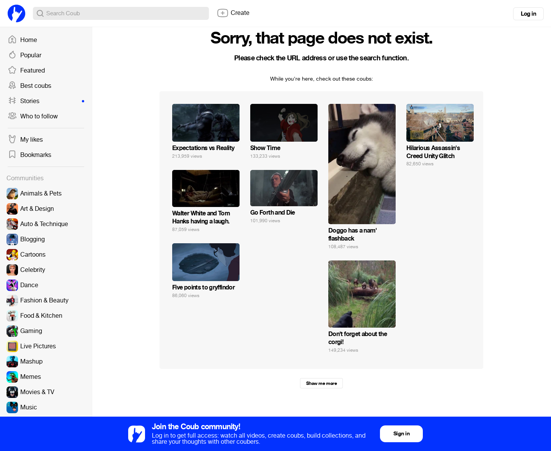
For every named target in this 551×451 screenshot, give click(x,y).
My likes (25, 139)
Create (233, 13)
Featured (26, 70)
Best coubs (29, 86)
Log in (528, 14)
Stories (46, 101)
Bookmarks (29, 155)
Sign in (401, 433)
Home (22, 40)
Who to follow (33, 116)
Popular (24, 55)
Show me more (321, 383)
